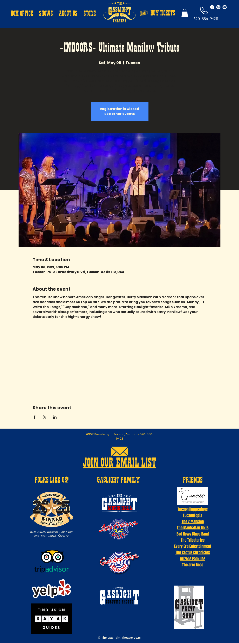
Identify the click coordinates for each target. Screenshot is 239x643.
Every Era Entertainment (192, 546)
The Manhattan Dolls (192, 528)
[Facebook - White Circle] (212, 7)
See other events (119, 113)
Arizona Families (192, 558)
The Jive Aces (192, 565)
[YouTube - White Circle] (225, 7)
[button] (22, 14)
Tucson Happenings (193, 509)
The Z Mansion (193, 521)
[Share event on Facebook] (34, 417)
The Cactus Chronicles (192, 552)
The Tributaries (193, 540)
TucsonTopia (192, 515)
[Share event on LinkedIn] (55, 417)
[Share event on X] (45, 417)
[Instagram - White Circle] (218, 7)
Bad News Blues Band (193, 534)
